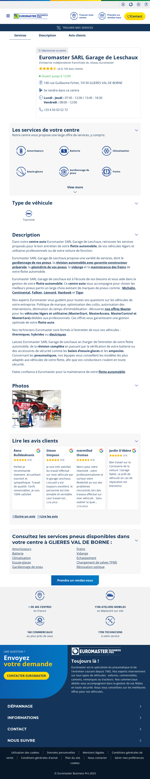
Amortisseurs (29, 150)
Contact (75, 729)
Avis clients (77, 35)
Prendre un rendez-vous (75, 580)
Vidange (82, 553)
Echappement (86, 558)
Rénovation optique (91, 567)
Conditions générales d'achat (39, 758)
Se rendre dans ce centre (61, 90)
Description (47, 35)
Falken (37, 292)
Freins (110, 171)
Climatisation (115, 150)
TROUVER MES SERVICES (75, 27)
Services (20, 35)
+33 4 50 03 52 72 (56, 110)
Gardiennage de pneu (73, 171)
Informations (75, 718)
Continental (21, 292)
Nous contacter (97, 758)
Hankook (65, 292)
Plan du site (72, 758)
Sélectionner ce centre (52, 50)
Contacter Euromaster (26, 676)
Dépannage (75, 706)
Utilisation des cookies (25, 752)
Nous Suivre (75, 740)
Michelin (128, 288)
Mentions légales (93, 752)
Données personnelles (61, 752)
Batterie (69, 150)
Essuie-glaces (29, 171)
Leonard (50, 292)
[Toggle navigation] (8, 16)
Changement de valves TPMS (97, 562)
